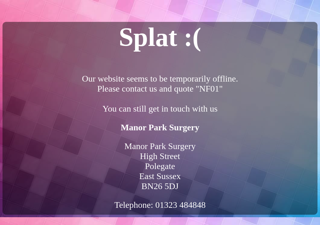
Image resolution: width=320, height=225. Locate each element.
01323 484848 (180, 205)
